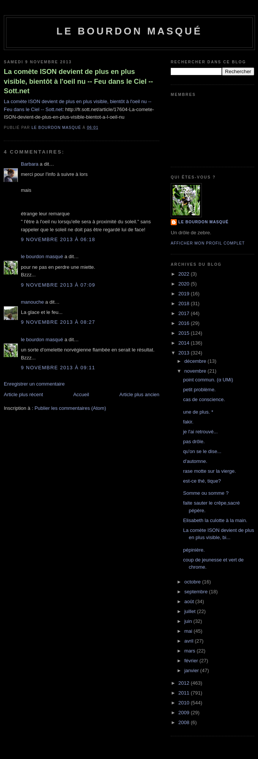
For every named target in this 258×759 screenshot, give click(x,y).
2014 (184, 343)
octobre (193, 582)
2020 (184, 284)
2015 (184, 333)
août (189, 601)
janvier (192, 670)
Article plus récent (23, 394)
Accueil (81, 394)
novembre (196, 371)
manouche (32, 302)
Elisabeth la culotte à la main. (215, 520)
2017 (184, 313)
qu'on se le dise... (202, 451)
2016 (184, 323)
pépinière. (194, 550)
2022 (184, 274)
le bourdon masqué (130, 31)
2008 (184, 722)
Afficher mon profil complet (208, 243)
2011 (184, 693)
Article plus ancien (140, 394)
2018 (184, 303)
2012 (184, 683)
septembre (196, 591)
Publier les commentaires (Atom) (70, 408)
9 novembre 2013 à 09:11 (58, 367)
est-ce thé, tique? (202, 481)
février (192, 660)
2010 (184, 703)
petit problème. (199, 389)
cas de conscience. (204, 399)
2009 (184, 712)
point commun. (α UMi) (208, 380)
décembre (196, 361)
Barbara (29, 164)
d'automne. (195, 461)
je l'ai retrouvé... (200, 431)
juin (189, 621)
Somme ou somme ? (205, 493)
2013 (184, 353)
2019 (184, 293)
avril (189, 641)
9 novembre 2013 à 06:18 (58, 239)
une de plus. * (198, 412)
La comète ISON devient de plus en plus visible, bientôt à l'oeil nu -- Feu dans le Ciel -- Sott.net (78, 81)
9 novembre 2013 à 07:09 (58, 285)
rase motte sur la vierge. (209, 471)
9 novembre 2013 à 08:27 (58, 322)
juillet (190, 611)
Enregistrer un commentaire (34, 384)
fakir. (188, 422)
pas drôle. (194, 441)
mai (189, 631)
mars (190, 651)
